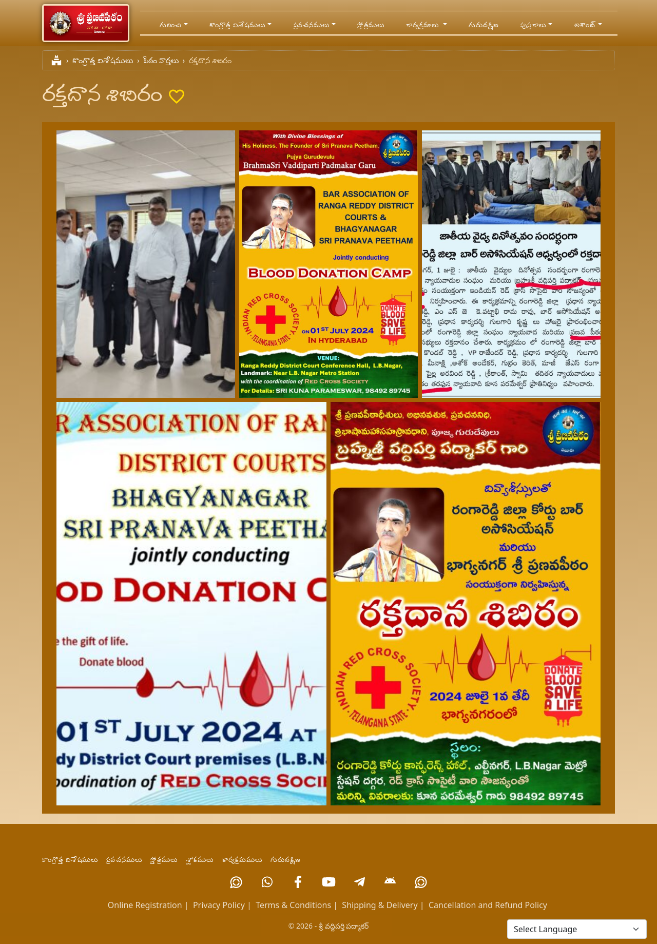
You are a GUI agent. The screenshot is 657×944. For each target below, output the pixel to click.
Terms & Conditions (293, 905)
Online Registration (145, 905)
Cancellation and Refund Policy (488, 905)
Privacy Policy (219, 905)
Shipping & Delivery (379, 905)
